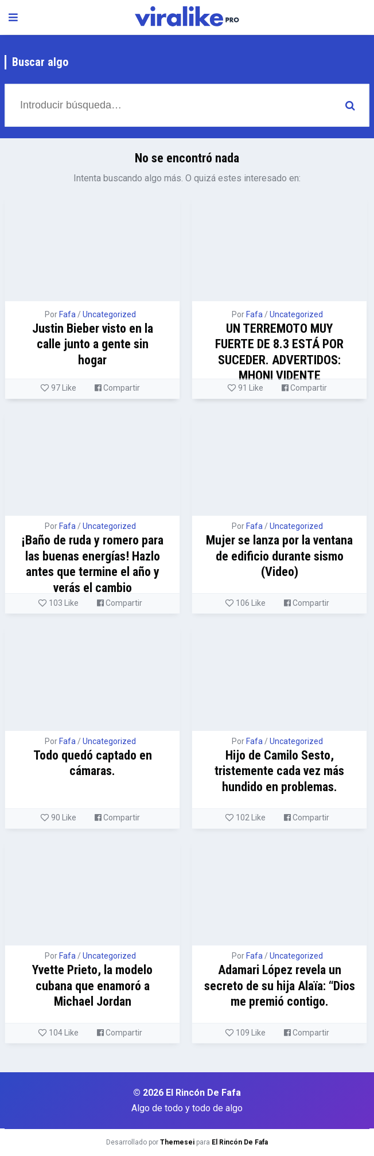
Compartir (117, 387)
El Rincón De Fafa (240, 1142)
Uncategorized (109, 314)
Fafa (67, 314)
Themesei (177, 1142)
